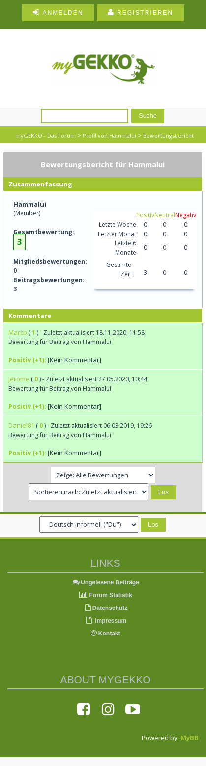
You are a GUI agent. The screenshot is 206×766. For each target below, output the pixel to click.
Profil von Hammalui (109, 135)
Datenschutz (105, 608)
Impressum (105, 620)
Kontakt (105, 633)
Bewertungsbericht (168, 135)
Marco (17, 332)
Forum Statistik (105, 595)
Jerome (18, 378)
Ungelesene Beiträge (105, 582)
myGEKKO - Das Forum (45, 135)
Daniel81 (21, 425)
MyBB (189, 737)
